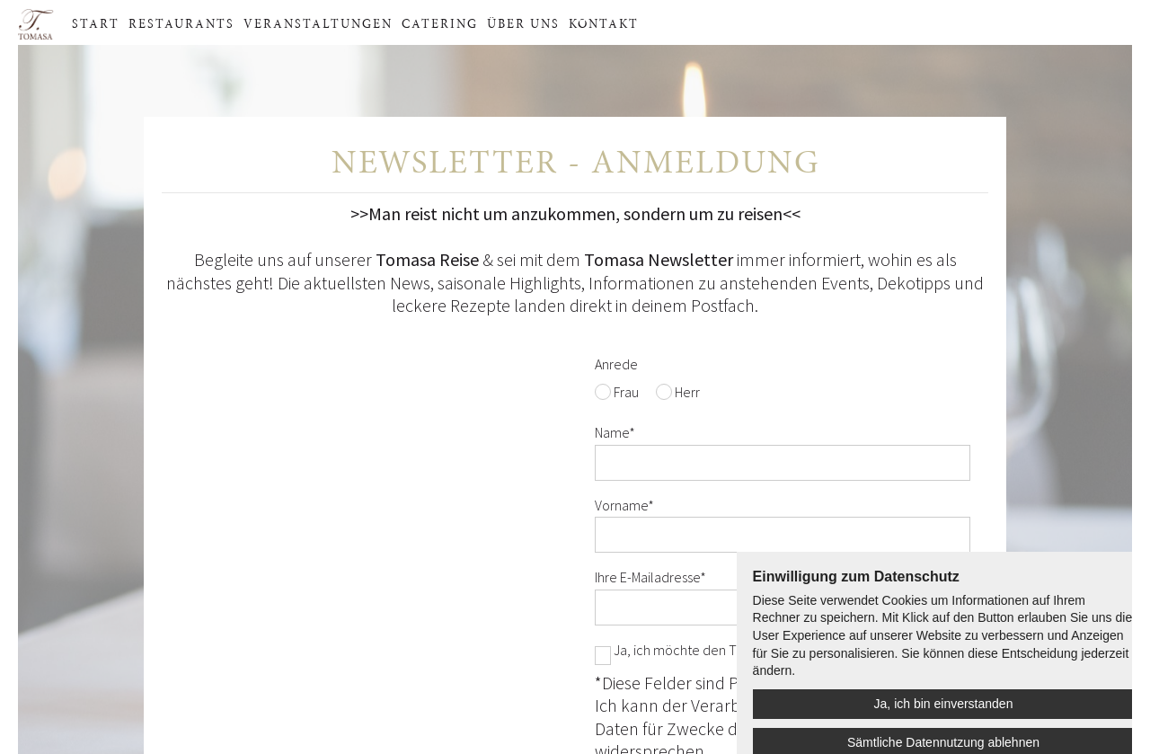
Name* (615, 432)
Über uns (523, 22)
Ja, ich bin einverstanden (943, 703)
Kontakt (604, 22)
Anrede (616, 364)
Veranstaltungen (318, 22)
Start (95, 22)
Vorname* (624, 505)
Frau (626, 392)
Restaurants (181, 22)
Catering (440, 22)
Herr (687, 392)
